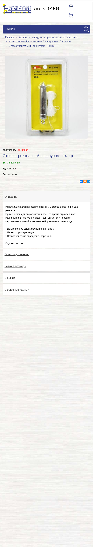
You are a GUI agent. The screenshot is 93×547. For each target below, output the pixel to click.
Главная (9, 37)
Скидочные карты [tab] (16, 289)
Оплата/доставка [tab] (16, 254)
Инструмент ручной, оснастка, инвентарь (55, 37)
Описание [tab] (11, 196)
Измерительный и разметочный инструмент (33, 41)
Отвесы (66, 41)
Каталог (23, 37)
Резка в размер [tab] (14, 266)
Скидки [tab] (9, 277)
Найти (86, 29)
